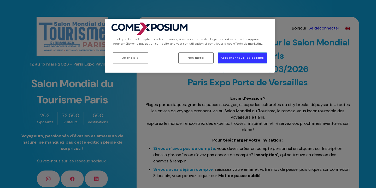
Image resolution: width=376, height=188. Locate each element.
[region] (190, 46)
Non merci (196, 58)
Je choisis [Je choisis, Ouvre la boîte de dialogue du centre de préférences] (130, 58)
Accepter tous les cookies (242, 58)
